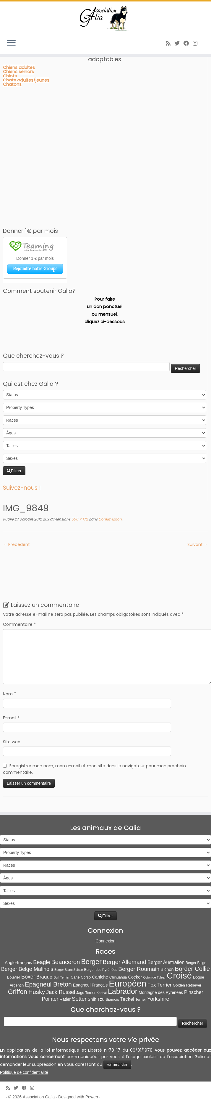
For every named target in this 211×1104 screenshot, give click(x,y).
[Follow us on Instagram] (197, 43)
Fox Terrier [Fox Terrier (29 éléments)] (159, 985)
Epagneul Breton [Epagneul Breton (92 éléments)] (48, 984)
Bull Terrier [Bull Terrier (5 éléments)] (61, 977)
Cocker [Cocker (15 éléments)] (135, 977)
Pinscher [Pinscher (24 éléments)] (193, 992)
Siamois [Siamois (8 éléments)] (112, 999)
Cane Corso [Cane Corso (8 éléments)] (81, 977)
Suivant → (197, 544)
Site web (11, 742)
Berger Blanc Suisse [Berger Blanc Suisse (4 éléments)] (68, 969)
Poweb (91, 1097)
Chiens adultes (19, 67)
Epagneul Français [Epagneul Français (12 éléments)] (90, 985)
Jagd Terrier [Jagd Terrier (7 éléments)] (85, 993)
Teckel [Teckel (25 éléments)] (127, 999)
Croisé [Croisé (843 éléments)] (179, 975)
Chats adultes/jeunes (26, 80)
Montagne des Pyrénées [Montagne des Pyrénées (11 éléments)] (161, 992)
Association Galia (39, 1097)
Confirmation (110, 519)
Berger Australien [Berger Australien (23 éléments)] (165, 962)
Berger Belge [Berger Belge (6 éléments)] (196, 963)
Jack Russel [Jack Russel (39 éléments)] (60, 992)
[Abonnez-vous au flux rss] (170, 43)
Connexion (106, 941)
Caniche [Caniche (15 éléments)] (100, 977)
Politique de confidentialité (24, 1072)
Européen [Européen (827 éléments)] (127, 983)
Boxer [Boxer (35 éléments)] (28, 977)
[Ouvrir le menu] (11, 43)
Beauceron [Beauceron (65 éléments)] (65, 962)
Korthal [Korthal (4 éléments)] (102, 993)
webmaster (117, 1064)
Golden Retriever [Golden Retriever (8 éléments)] (187, 985)
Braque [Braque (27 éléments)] (44, 977)
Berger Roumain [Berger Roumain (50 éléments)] (138, 969)
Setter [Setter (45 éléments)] (79, 999)
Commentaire (19, 624)
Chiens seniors (18, 72)
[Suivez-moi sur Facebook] (188, 43)
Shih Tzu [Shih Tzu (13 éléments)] (96, 999)
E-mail (11, 718)
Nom (9, 694)
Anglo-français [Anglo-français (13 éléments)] (18, 962)
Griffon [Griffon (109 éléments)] (17, 991)
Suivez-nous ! (22, 488)
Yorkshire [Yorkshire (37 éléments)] (158, 999)
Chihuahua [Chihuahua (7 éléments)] (118, 977)
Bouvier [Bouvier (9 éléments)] (13, 977)
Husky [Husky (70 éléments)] (36, 992)
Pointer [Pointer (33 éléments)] (50, 999)
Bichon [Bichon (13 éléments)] (167, 969)
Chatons (12, 84)
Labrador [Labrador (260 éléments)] (122, 991)
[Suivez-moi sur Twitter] (179, 43)
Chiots (10, 76)
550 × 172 (79, 519)
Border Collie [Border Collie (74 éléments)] (192, 968)
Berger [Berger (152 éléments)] (91, 962)
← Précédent (16, 544)
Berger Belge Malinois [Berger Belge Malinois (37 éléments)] (27, 969)
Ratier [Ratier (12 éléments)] (65, 999)
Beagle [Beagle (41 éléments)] (41, 962)
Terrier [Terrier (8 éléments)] (140, 999)
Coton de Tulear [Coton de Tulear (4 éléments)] (154, 977)
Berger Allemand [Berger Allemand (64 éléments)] (124, 962)
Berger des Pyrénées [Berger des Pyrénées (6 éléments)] (100, 970)
